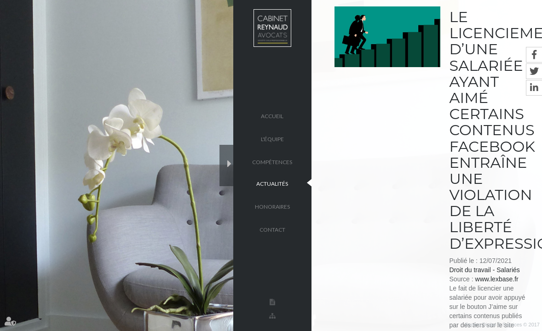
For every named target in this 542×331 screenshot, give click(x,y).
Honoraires (272, 206)
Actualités (272, 183)
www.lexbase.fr (497, 279)
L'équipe (272, 138)
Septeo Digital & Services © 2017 (502, 324)
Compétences (272, 161)
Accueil (272, 115)
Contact (272, 229)
